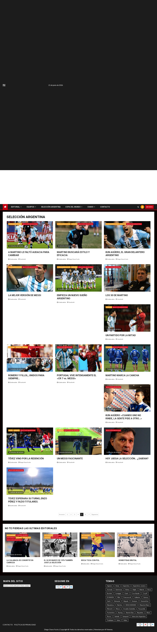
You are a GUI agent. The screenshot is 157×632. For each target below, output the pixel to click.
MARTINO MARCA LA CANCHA (122, 375)
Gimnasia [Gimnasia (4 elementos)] (117, 601)
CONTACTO (105, 207)
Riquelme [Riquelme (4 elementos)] (140, 613)
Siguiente (95, 514)
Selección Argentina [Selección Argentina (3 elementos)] (139, 616)
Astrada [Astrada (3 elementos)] (109, 590)
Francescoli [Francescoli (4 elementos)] (127, 597)
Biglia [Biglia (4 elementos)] (134, 590)
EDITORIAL (15, 207)
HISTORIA (74, 267)
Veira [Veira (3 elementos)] (118, 620)
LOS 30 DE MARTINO (117, 295)
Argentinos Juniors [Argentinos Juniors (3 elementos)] (139, 586)
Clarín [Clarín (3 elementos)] (126, 593)
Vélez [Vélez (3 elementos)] (125, 620)
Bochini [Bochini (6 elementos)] (109, 593)
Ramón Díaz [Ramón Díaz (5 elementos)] (130, 613)
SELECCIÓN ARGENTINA (51, 207)
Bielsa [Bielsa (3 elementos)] (127, 590)
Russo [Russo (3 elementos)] (109, 616)
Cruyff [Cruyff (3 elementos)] (145, 593)
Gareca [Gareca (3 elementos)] (145, 597)
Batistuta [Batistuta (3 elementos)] (119, 590)
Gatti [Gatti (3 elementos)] (109, 601)
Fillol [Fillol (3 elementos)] (118, 597)
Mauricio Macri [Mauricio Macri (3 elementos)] (144, 605)
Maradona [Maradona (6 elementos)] (110, 605)
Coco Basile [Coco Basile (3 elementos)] (136, 593)
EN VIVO (149, 207)
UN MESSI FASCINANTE (70, 458)
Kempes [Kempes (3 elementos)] (134, 601)
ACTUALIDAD (11, 535)
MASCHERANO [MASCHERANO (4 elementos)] (131, 605)
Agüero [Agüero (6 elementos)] (109, 586)
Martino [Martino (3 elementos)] (119, 605)
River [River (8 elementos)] (148, 613)
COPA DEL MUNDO (73, 207)
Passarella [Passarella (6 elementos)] (141, 609)
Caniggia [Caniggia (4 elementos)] (118, 593)
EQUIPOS (30, 207)
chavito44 (23, 259)
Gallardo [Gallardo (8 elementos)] (137, 597)
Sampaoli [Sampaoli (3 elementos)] (126, 616)
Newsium (97, 629)
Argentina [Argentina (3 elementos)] (126, 586)
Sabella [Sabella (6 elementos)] (116, 616)
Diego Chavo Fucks (74, 259)
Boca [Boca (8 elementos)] (149, 590)
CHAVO (90, 207)
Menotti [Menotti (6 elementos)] (110, 609)
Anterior (62, 514)
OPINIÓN (74, 224)
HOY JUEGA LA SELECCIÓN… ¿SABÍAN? (127, 458)
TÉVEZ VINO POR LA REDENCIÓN (26, 458)
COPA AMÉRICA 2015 (15, 224)
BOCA (10, 430)
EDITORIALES (11, 537)
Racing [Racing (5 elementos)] (120, 613)
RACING (25, 347)
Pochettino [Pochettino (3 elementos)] (111, 613)
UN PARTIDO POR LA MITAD (121, 335)
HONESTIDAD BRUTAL (128, 560)
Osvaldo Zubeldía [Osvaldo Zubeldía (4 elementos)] (129, 609)
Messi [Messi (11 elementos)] (118, 609)
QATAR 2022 (26, 537)
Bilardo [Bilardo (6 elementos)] (142, 590)
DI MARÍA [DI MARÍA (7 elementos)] (110, 597)
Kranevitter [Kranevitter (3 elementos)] (145, 601)
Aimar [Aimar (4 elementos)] (117, 586)
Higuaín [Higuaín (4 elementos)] (125, 601)
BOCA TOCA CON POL (90, 560)
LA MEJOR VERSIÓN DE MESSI (24, 295)
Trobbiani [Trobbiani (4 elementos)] (110, 620)
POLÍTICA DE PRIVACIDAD (25, 625)
